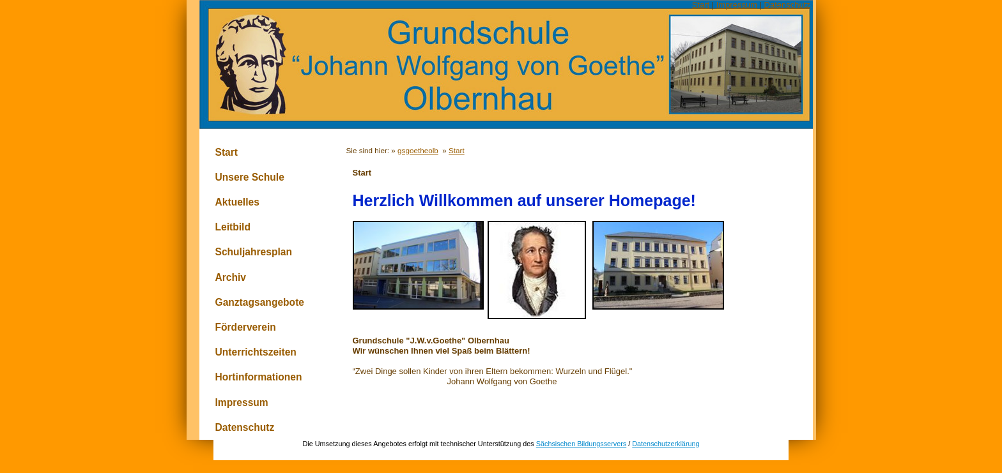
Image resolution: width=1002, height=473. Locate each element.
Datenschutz (787, 5)
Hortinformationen (258, 377)
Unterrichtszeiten (256, 352)
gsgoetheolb (417, 150)
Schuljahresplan (253, 251)
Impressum (736, 5)
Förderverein (245, 327)
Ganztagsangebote (260, 302)
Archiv (231, 277)
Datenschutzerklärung (665, 443)
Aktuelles (237, 202)
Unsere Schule (249, 177)
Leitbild (232, 226)
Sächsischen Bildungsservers (581, 443)
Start (700, 5)
